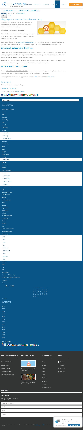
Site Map (44, 378)
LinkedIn (61, 368)
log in (17, 91)
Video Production (5, 368)
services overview (9, 356)
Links (43, 375)
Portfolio (37, 4)
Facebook (61, 362)
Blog (57, 4)
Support (44, 381)
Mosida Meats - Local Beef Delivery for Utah (28, 383)
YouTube (61, 371)
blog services (51, 77)
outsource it (20, 42)
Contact (64, 4)
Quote (43, 368)
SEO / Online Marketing (7, 375)
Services (46, 4)
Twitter (61, 365)
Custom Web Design (6, 362)
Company (28, 4)
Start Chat (75, 425)
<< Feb (4, 298)
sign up (22, 91)
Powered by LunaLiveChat (60, 425)
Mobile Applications (6, 371)
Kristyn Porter (21, 13)
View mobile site (46, 387)
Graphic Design (5, 365)
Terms (43, 371)
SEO (52, 4)
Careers (44, 384)
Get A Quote (76, 4)
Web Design (37, 425)
